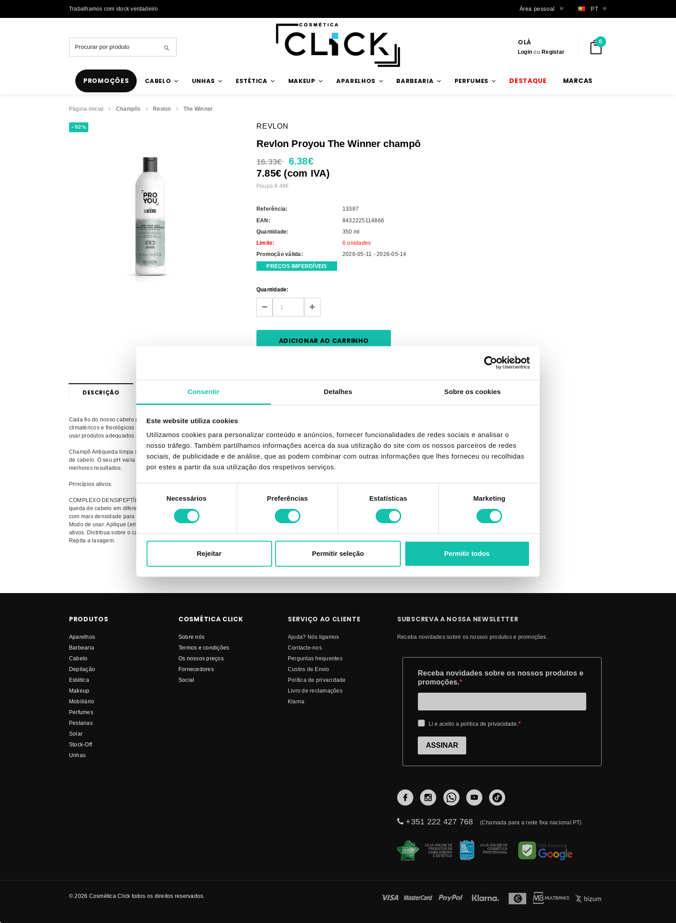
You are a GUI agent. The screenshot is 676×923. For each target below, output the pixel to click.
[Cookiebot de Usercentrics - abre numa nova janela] (490, 362)
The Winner (197, 108)
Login (525, 51)
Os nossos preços (201, 658)
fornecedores (196, 669)
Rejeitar (209, 553)
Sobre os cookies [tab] (472, 391)
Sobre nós (191, 636)
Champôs (128, 108)
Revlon (162, 108)
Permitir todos (467, 553)
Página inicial (86, 108)
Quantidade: (272, 289)
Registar (553, 51)
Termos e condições (203, 647)
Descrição (100, 392)
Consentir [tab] (204, 391)
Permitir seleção (338, 553)
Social (186, 679)
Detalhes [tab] (338, 391)
